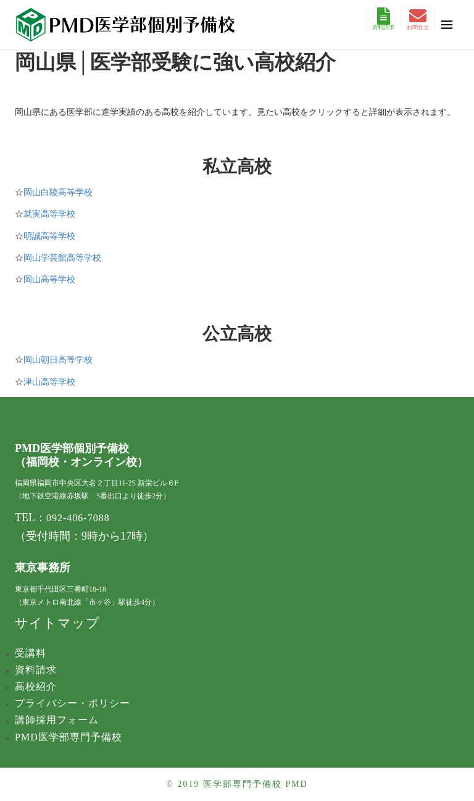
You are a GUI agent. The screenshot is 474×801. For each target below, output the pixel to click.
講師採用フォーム (57, 720)
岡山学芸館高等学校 (62, 257)
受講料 (30, 653)
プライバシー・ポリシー (72, 703)
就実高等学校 (49, 214)
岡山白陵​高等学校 (58, 192)
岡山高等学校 (49, 279)
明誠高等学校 (49, 236)
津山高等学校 (49, 382)
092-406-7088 (78, 518)
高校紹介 (36, 686)
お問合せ (418, 18)
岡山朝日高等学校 (58, 359)
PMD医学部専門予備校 (68, 737)
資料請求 (383, 18)
